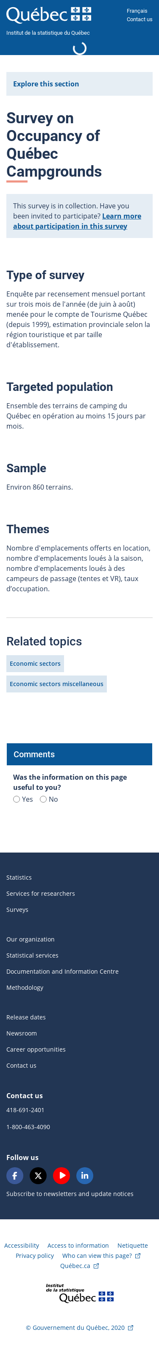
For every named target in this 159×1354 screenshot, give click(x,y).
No (49, 799)
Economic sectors (35, 663)
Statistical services (32, 955)
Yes (23, 799)
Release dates (26, 1017)
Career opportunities (36, 1049)
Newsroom (21, 1033)
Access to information (78, 1245)
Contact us (140, 19)
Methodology (24, 987)
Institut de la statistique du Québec (48, 33)
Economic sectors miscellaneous (56, 684)
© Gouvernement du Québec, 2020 (75, 1328)
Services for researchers (40, 893)
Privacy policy (35, 1256)
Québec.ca (75, 1266)
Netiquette (132, 1245)
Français (137, 11)
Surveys (17, 909)
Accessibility (21, 1245)
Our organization (30, 939)
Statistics (19, 877)
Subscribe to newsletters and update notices (70, 1194)
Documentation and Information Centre (62, 971)
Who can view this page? (97, 1256)
